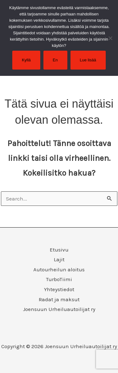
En (55, 60)
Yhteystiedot (59, 289)
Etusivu (59, 249)
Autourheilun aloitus (59, 269)
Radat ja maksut (59, 299)
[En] (110, 38)
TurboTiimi (59, 279)
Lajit (59, 259)
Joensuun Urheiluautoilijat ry (59, 309)
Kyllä (26, 60)
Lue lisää (88, 60)
